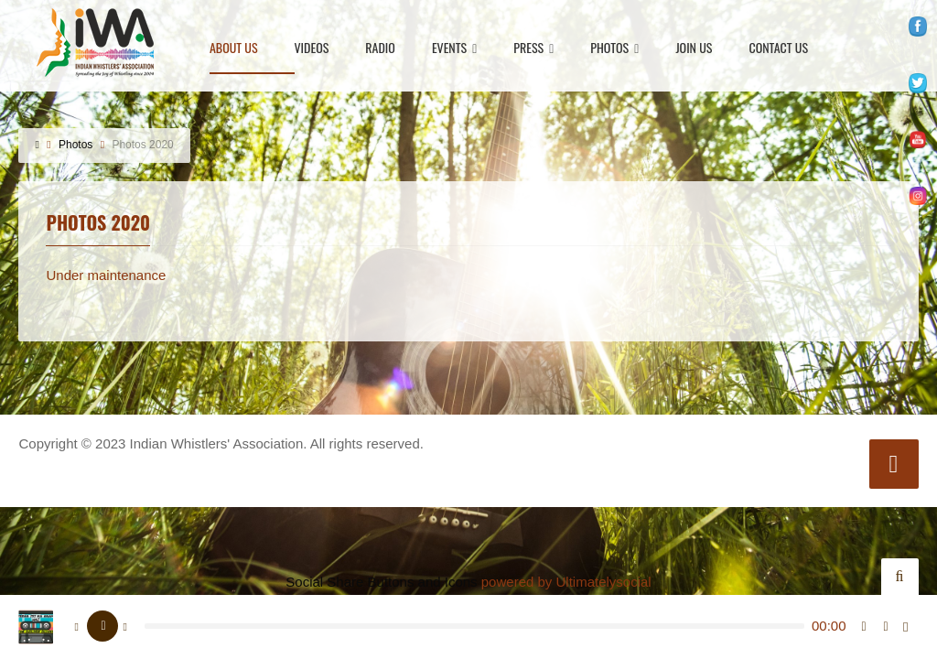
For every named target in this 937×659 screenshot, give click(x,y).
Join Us (693, 49)
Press (533, 49)
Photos (614, 49)
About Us (234, 49)
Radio (380, 49)
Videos (312, 49)
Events (454, 49)
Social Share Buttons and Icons (381, 581)
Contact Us (778, 49)
